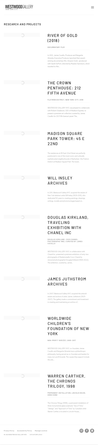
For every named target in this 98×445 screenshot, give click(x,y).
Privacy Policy (9, 430)
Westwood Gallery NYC (19, 7)
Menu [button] (92, 7)
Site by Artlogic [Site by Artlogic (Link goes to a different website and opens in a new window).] (36, 434)
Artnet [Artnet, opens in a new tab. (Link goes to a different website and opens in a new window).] (92, 431)
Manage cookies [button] (41, 430)
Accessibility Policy (24, 430)
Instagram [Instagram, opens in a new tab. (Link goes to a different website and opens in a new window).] (81, 431)
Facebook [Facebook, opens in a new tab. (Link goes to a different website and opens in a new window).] (87, 431)
